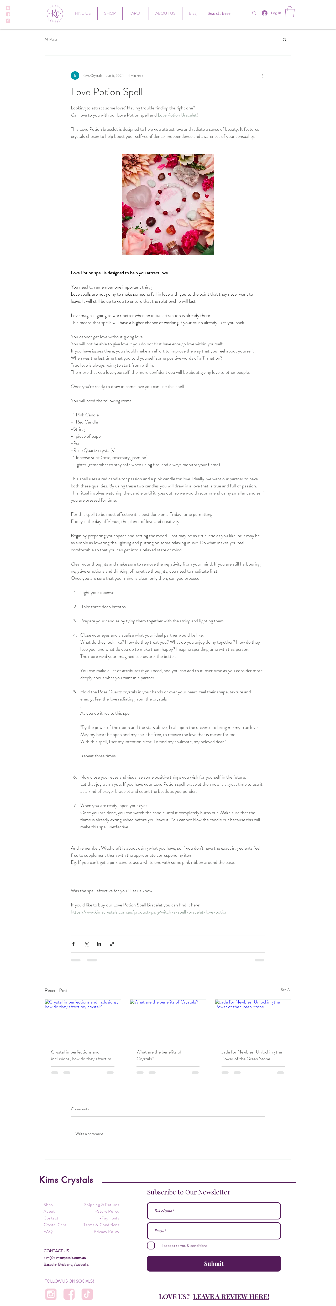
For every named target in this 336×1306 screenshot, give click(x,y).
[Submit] (214, 1264)
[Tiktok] (8, 20)
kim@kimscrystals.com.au (65, 1257)
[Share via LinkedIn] (99, 943)
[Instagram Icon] (8, 8)
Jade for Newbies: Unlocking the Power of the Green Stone (252, 1055)
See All (286, 989)
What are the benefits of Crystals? (159, 1055)
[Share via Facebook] (73, 943)
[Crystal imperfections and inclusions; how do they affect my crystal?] (83, 1021)
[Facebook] (8, 14)
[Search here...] (223, 13)
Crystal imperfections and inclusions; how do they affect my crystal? (82, 1055)
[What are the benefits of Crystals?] (168, 1021)
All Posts (51, 39)
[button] (290, 11)
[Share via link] (111, 943)
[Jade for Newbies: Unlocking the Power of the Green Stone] (253, 1021)
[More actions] (262, 75)
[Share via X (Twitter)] (86, 943)
